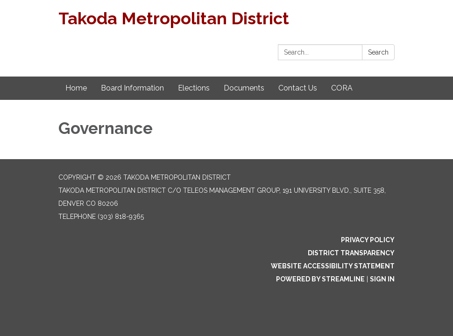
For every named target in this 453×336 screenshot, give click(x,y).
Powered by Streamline (320, 279)
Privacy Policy (368, 240)
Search (378, 52)
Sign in (382, 279)
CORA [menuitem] (342, 88)
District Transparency (351, 253)
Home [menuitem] (76, 88)
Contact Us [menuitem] (297, 88)
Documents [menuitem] (244, 88)
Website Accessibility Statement (333, 266)
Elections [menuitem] (194, 88)
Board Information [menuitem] (132, 88)
